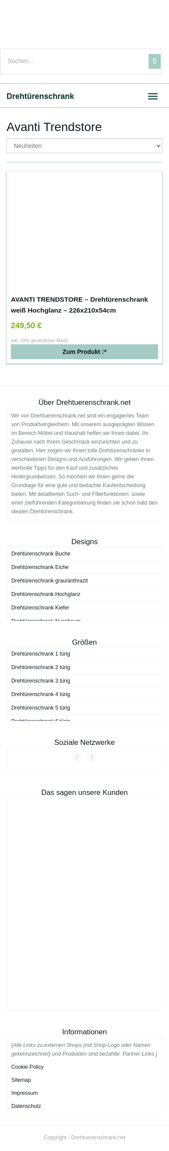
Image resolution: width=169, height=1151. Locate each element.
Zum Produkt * (85, 351)
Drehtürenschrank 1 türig (40, 654)
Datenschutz (26, 1106)
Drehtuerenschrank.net (98, 1137)
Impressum (24, 1093)
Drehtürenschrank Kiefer (40, 608)
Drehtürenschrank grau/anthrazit (49, 581)
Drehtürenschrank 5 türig (40, 708)
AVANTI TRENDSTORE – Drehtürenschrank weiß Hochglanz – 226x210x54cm (79, 305)
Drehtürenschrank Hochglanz (46, 594)
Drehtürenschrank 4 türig (40, 694)
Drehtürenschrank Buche (41, 554)
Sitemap (21, 1080)
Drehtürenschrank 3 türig (40, 681)
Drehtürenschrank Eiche (39, 567)
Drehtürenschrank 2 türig (40, 667)
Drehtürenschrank (40, 96)
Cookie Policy (27, 1067)
